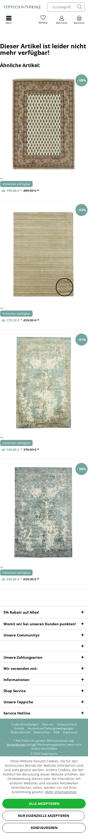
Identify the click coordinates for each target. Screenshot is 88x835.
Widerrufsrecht (20, 732)
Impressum (70, 732)
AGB (56, 732)
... (1, 177)
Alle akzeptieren (44, 803)
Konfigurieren (44, 827)
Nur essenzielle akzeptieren (43, 815)
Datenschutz (42, 732)
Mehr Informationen (61, 792)
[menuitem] (79, 20)
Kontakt (19, 728)
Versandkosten (16, 745)
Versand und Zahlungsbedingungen (51, 728)
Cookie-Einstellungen (24, 724)
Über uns (48, 724)
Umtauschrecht (67, 724)
